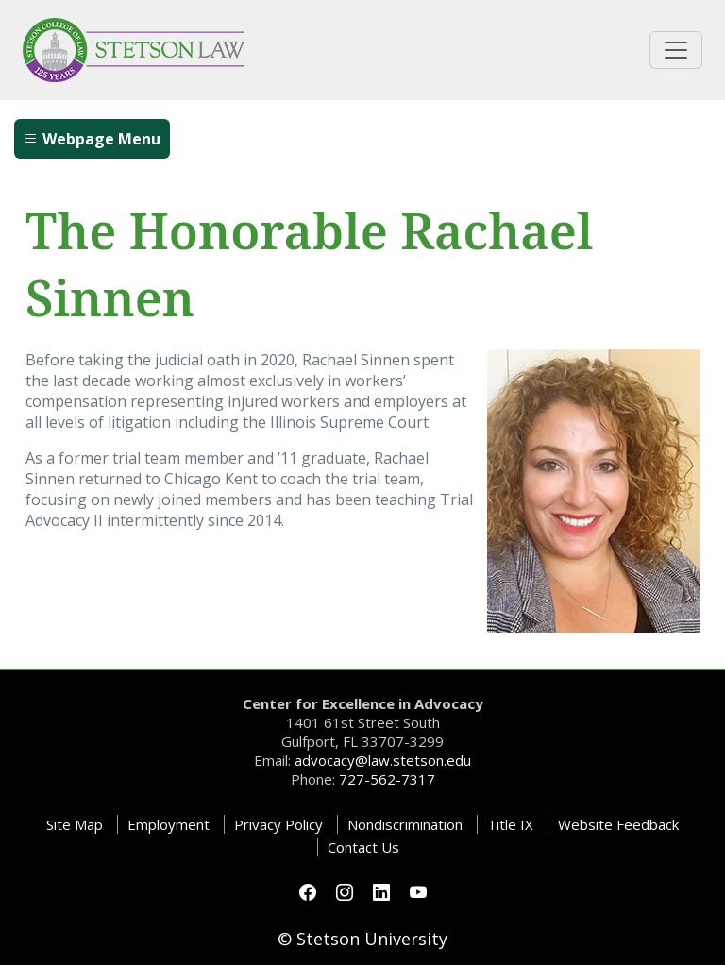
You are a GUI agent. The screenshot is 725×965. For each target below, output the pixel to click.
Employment (168, 824)
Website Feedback (618, 824)
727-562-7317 (387, 779)
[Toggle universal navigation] (675, 50)
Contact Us (363, 847)
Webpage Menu (92, 138)
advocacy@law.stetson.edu (383, 760)
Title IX (510, 824)
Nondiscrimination (405, 824)
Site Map (74, 824)
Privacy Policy (278, 824)
